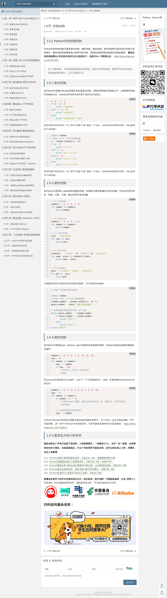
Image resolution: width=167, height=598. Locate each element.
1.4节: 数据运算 (9, 39)
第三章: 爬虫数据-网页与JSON (19, 82)
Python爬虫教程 (54, 11)
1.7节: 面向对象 (9, 54)
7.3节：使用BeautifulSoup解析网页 (18, 185)
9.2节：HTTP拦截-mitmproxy (15, 229)
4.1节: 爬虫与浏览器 (11, 110)
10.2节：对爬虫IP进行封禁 (14, 246)
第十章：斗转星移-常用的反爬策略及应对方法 (24, 235)
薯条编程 (157, 130)
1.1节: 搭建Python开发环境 (14, 24)
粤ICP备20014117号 (123, 595)
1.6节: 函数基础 (9, 49)
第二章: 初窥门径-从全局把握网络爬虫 (23, 60)
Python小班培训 (81, 4)
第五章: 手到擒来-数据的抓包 (18, 131)
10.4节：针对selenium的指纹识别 (17, 256)
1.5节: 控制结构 (9, 44)
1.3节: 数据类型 (9, 34)
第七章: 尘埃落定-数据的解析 (18, 169)
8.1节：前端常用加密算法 (14, 202)
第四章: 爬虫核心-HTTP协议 (18, 104)
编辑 (124, 26)
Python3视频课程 (150, 130)
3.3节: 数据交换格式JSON (14, 98)
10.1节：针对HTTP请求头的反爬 (17, 241)
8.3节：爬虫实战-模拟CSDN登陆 (17, 212)
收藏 (132, 26)
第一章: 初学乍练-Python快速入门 (20, 18)
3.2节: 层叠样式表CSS (12, 93)
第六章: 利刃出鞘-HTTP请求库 (19, 147)
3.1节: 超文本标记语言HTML (15, 88)
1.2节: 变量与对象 (10, 29)
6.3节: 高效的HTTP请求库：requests (19, 163)
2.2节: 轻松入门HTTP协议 (14, 71)
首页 (68, 4)
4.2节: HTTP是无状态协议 (14, 115)
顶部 (162, 592)
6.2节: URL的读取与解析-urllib (16, 158)
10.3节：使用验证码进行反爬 (15, 251)
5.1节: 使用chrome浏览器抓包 (16, 137)
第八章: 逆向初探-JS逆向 (16, 196)
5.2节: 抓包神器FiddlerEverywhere (18, 142)
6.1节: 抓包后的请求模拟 (13, 153)
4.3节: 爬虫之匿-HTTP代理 (14, 120)
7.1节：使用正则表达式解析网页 (17, 175)
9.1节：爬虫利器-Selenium (14, 224)
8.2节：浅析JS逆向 (11, 207)
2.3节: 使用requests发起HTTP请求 (18, 76)
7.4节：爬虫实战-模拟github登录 (17, 190)
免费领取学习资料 (99, 4)
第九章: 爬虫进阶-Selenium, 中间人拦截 (24, 218)
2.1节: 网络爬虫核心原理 (13, 66)
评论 (162, 586)
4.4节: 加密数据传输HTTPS (15, 125)
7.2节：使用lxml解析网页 (14, 180)
